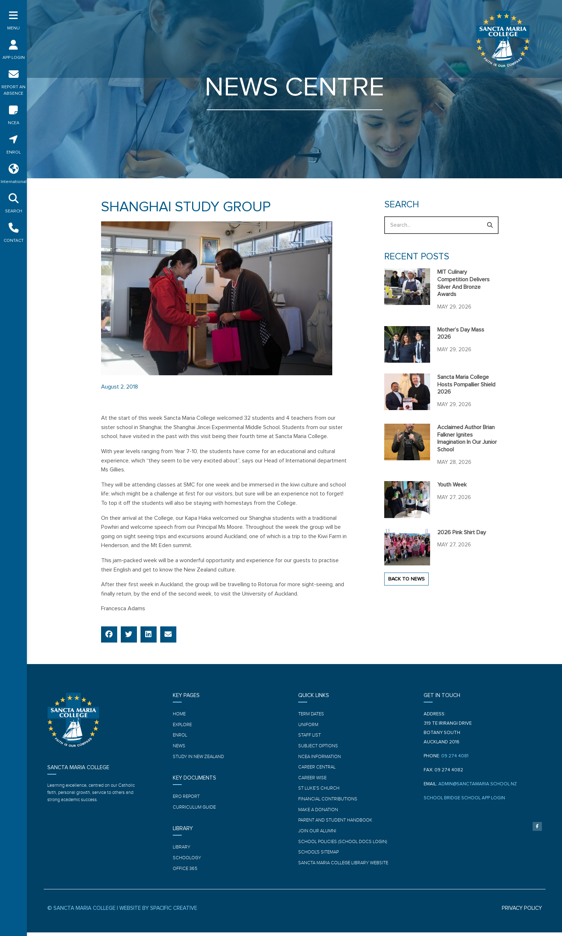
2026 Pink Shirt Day (461, 532)
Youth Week (452, 485)
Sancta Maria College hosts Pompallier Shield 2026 (466, 384)
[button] (109, 634)
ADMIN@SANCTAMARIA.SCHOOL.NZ (477, 784)
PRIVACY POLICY (522, 911)
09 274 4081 (454, 756)
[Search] (490, 225)
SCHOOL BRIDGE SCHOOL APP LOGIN (464, 798)
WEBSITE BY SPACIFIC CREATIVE (158, 911)
